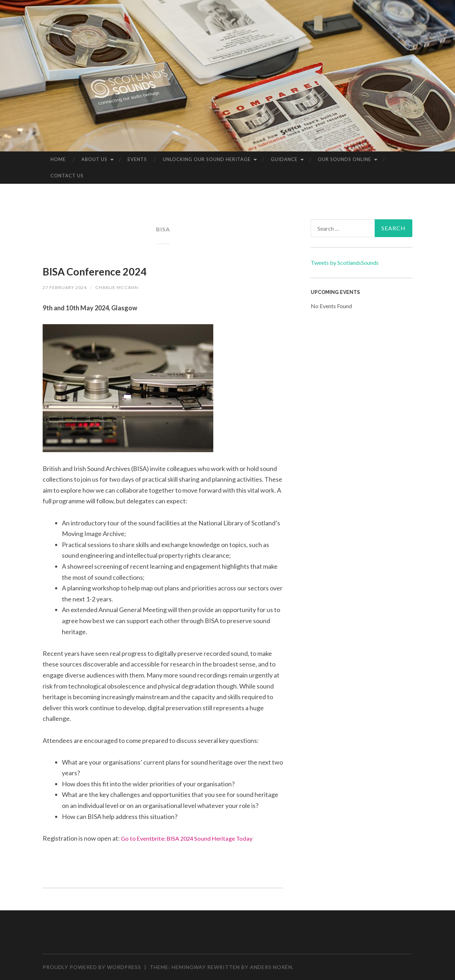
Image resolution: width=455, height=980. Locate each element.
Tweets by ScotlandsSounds (345, 262)
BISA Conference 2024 (124, 269)
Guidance (284, 159)
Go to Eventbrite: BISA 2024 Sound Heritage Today (191, 838)
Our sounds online (344, 159)
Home (58, 159)
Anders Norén (271, 967)
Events (137, 159)
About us (94, 159)
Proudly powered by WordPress (92, 967)
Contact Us (67, 175)
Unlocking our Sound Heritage (207, 159)
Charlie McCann (125, 287)
